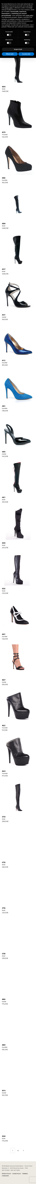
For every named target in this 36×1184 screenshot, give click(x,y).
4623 (3, 726)
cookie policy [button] (29, 15)
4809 (3, 1045)
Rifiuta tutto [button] (10, 54)
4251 (3, 315)
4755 (3, 862)
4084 (3, 224)
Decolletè (4, 180)
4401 (3, 406)
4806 (3, 999)
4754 (3, 817)
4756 (3, 908)
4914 (3, 1091)
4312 (3, 360)
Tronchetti (4, 134)
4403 (3, 452)
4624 (3, 771)
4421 (3, 497)
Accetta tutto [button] (26, 54)
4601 (3, 634)
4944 (3, 1136)
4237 (3, 269)
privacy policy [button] (9, 8)
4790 (3, 954)
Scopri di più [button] (18, 49)
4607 (3, 680)
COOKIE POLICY (16, 1173)
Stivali (3, 89)
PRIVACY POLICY (6, 1173)
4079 (3, 132)
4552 (3, 589)
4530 (3, 543)
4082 (3, 178)
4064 (3, 87)
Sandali (4, 317)
